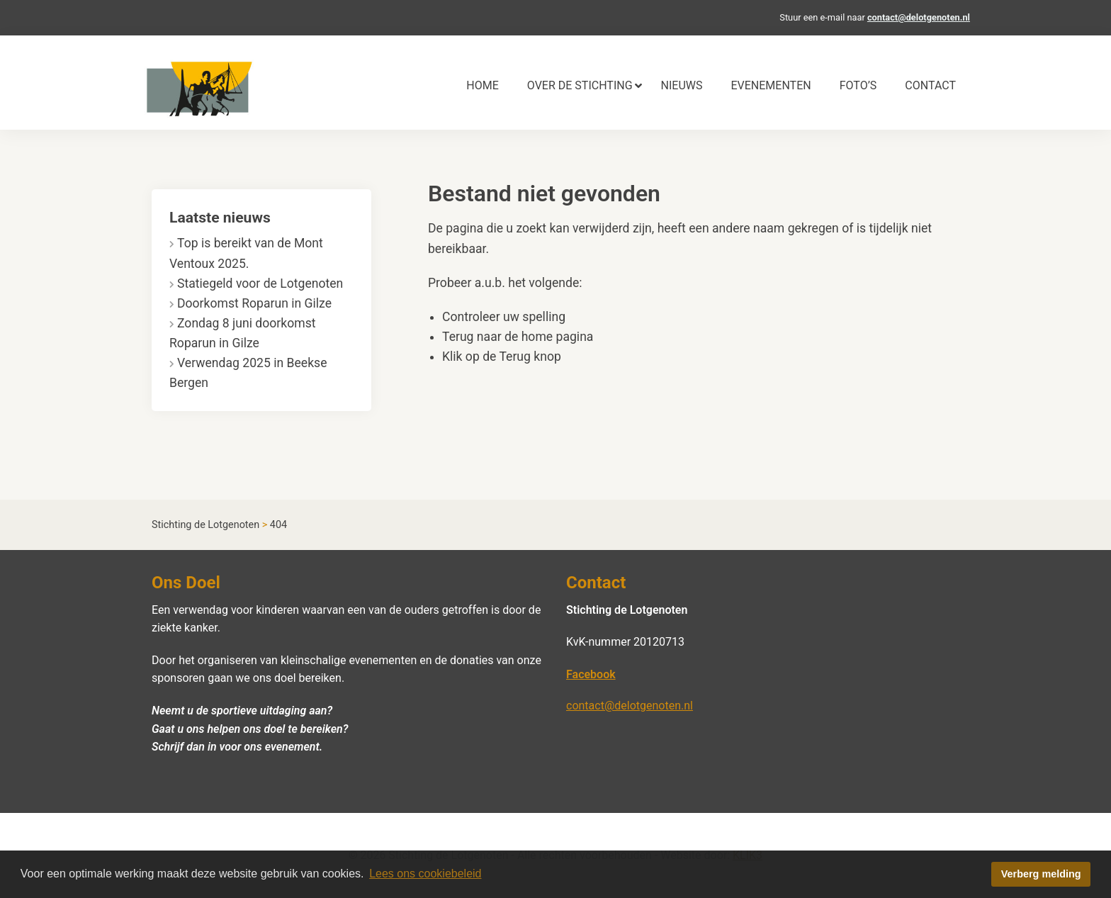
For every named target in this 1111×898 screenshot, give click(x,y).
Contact (930, 85)
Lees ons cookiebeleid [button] (425, 874)
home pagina (557, 337)
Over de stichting (580, 85)
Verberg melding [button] (1041, 874)
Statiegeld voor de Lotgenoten (260, 283)
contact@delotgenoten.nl (918, 17)
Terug (515, 356)
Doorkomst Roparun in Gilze (254, 303)
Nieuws (682, 85)
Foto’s (858, 85)
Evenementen (771, 85)
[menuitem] (482, 86)
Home (482, 85)
